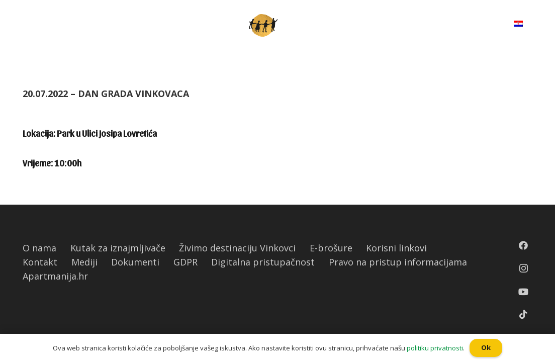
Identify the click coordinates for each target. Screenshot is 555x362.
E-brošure (331, 248)
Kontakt (40, 262)
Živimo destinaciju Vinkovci (237, 248)
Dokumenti (135, 262)
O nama (39, 248)
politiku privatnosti (435, 347)
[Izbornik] (31, 25)
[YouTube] (523, 291)
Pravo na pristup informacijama (398, 262)
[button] (4, 7)
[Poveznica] (263, 25)
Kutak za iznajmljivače (117, 248)
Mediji (84, 262)
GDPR (185, 262)
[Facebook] (523, 245)
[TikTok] (523, 314)
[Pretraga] (481, 25)
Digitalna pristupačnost (263, 262)
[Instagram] (523, 268)
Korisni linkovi (396, 248)
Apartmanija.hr (55, 276)
